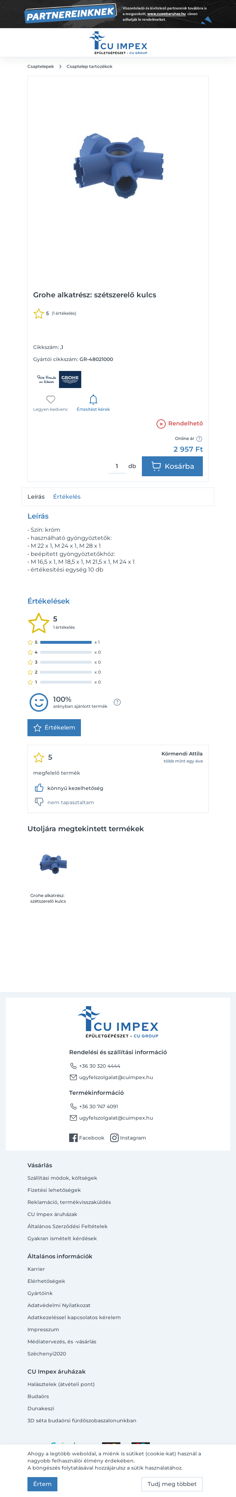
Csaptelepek (40, 66)
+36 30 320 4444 (94, 1066)
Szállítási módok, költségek (62, 1178)
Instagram (128, 1138)
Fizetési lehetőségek (54, 1190)
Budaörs (38, 1396)
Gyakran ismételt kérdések (62, 1238)
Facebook (86, 1138)
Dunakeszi (40, 1408)
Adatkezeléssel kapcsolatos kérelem (74, 1317)
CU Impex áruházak (52, 1214)
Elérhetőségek (46, 1281)
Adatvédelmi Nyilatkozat (59, 1305)
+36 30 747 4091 (93, 1106)
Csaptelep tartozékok (89, 66)
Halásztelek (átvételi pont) (61, 1384)
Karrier (36, 1269)
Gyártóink (40, 1293)
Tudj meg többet (172, 1484)
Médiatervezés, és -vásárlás (61, 1341)
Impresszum (43, 1329)
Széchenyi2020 (46, 1353)
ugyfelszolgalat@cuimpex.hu (111, 1077)
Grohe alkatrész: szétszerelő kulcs (48, 898)
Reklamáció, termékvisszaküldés (69, 1202)
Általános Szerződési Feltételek (67, 1226)
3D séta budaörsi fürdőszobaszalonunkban (82, 1420)
